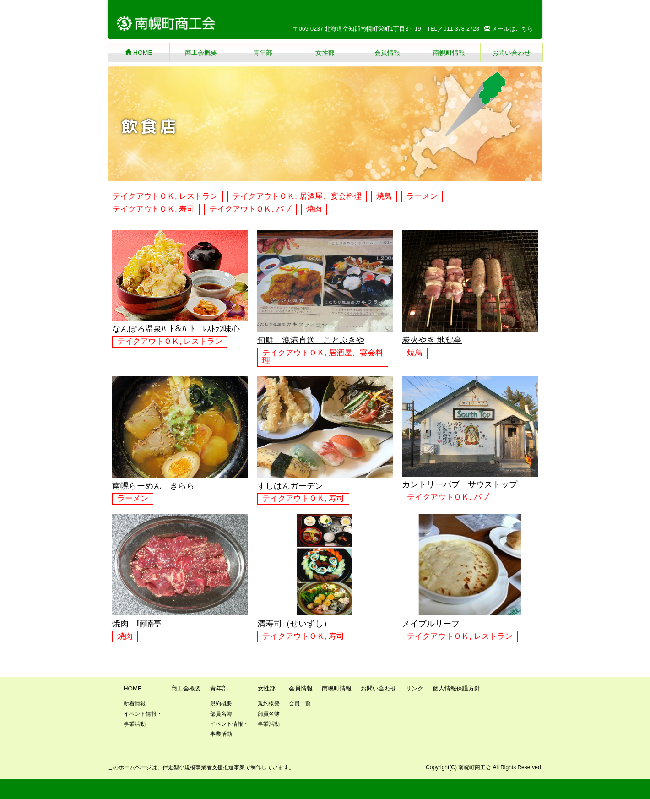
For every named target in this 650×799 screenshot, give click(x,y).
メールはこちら (509, 29)
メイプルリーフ (431, 623)
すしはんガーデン (290, 485)
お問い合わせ (511, 52)
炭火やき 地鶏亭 (432, 340)
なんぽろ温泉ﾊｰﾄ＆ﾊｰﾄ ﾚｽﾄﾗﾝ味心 (176, 328)
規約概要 (221, 703)
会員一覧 (300, 703)
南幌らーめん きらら (153, 485)
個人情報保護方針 (456, 688)
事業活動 (269, 724)
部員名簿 (221, 714)
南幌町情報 (449, 52)
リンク (414, 688)
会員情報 (387, 52)
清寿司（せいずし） (294, 623)
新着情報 (135, 703)
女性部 (325, 52)
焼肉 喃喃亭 (137, 623)
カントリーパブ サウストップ (459, 484)
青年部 (262, 52)
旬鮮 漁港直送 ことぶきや (310, 340)
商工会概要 (201, 52)
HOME (138, 52)
